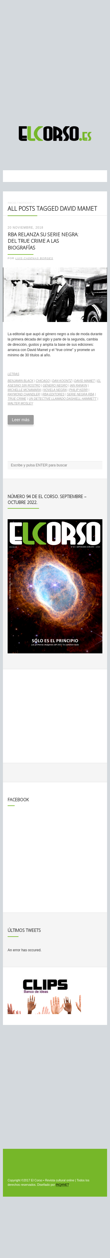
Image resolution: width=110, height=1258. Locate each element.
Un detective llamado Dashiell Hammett (63, 398)
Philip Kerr (78, 390)
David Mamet (84, 380)
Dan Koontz (62, 380)
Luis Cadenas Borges (34, 258)
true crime (17, 398)
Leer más (20, 419)
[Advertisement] (55, 60)
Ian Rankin (78, 385)
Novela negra (55, 390)
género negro (55, 385)
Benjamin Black (20, 380)
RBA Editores (54, 394)
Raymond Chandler (24, 394)
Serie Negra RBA (80, 394)
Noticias (25, 202)
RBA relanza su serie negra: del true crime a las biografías (43, 241)
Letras (13, 374)
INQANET (62, 1184)
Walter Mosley (20, 403)
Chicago (43, 380)
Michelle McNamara (24, 390)
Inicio (12, 202)
